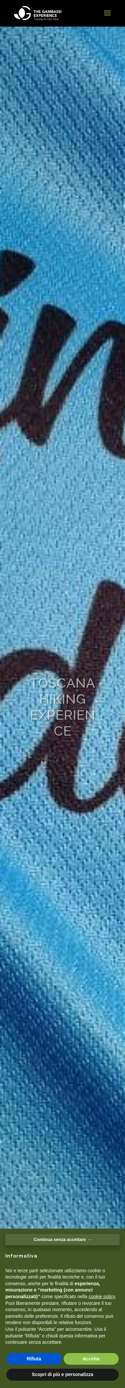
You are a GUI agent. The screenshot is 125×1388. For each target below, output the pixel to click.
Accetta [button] (91, 1358)
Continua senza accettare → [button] (62, 1239)
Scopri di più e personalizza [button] (62, 1374)
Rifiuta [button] (34, 1358)
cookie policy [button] (102, 1296)
